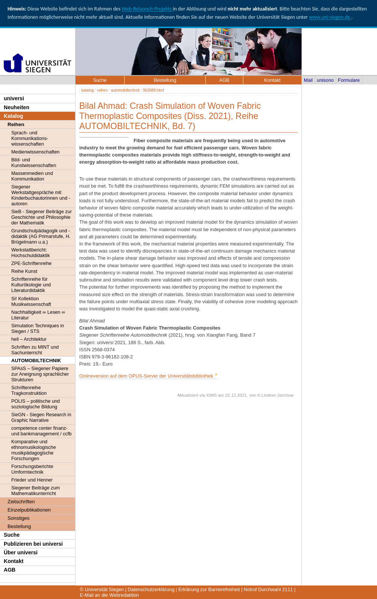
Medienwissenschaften (35, 152)
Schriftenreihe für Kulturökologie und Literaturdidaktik (31, 284)
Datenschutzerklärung (151, 589)
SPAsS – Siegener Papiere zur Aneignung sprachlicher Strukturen (40, 374)
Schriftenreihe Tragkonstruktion (29, 390)
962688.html (153, 90)
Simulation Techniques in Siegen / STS (37, 328)
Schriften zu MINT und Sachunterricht (35, 349)
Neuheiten (16, 107)
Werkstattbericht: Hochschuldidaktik (30, 252)
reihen (102, 90)
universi (14, 98)
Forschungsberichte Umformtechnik (32, 469)
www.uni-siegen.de (330, 17)
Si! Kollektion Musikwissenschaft (31, 301)
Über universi (21, 552)
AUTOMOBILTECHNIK (36, 360)
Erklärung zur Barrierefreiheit (209, 589)
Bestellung (19, 526)
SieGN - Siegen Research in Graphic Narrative (41, 417)
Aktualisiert (187, 395)
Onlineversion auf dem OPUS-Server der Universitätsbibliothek (146, 376)
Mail (308, 80)
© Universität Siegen (102, 589)
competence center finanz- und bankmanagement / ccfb (41, 430)
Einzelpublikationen (29, 510)
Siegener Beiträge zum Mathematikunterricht (35, 490)
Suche (12, 535)
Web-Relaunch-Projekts (147, 9)
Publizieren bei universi (33, 544)
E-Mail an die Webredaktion (109, 595)
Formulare (349, 80)
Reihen (16, 124)
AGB (9, 570)
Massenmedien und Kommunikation (32, 176)
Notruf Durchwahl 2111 (268, 589)
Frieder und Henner (32, 480)
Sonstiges (19, 518)
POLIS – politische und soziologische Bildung (35, 403)
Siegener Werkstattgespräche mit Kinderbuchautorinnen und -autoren (40, 195)
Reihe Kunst (24, 271)
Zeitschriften (21, 501)
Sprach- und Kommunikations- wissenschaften (29, 138)
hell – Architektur (29, 339)
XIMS (211, 395)
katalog (87, 90)
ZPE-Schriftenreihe (31, 263)
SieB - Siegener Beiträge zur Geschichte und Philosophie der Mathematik (41, 217)
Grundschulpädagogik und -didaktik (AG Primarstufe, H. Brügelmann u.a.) (41, 236)
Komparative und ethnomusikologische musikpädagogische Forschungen (33, 450)
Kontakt (13, 561)
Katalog (13, 116)
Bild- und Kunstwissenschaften (33, 162)
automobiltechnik (125, 90)
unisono (325, 80)
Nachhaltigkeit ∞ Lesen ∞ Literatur (38, 315)
